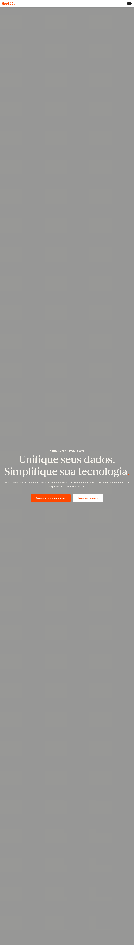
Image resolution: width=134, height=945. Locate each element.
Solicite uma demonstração (53, 497)
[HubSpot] (8, 3)
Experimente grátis (90, 497)
